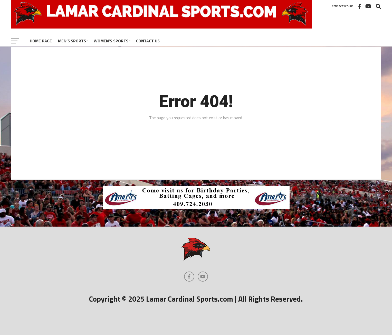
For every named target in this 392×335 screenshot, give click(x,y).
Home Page (41, 41)
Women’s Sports (111, 41)
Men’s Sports (72, 41)
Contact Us (148, 41)
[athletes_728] (196, 208)
